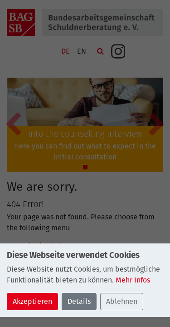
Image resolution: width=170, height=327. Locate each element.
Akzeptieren (32, 301)
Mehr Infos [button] (133, 280)
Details (79, 301)
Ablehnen (121, 301)
